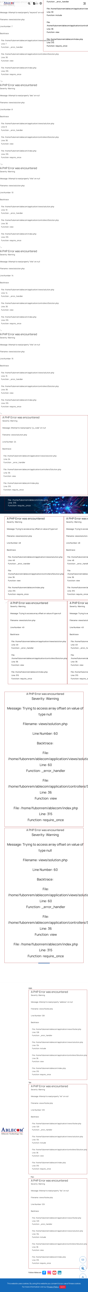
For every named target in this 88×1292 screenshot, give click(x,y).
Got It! (62, 1287)
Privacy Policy (53, 1287)
